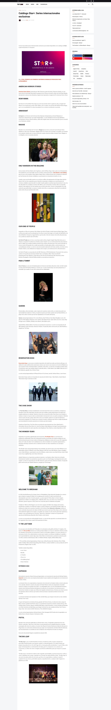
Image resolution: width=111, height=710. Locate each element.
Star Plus (24, 10)
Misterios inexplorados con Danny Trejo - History (81, 20)
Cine (37, 4)
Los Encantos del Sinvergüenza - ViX (80, 30)
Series (32, 4)
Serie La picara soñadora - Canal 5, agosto (81, 88)
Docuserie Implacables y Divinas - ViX (80, 98)
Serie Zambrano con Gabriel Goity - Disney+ (81, 93)
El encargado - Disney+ (77, 42)
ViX (74, 78)
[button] (89, 4)
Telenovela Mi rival (76, 28)
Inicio (18, 1)
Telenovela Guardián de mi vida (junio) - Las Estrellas (81, 107)
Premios (87, 73)
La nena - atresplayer (77, 23)
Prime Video (76, 76)
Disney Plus (75, 73)
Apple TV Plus (76, 68)
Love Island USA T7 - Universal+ (79, 14)
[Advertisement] (43, 33)
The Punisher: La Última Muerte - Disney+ (81, 45)
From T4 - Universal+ (76, 25)
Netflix (81, 73)
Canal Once (81, 71)
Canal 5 (75, 71)
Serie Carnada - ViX (76, 101)
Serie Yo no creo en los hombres (79, 103)
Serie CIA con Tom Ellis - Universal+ (80, 91)
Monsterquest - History (77, 16)
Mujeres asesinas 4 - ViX (77, 96)
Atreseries (83, 68)
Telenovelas (43, 4)
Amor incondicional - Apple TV (79, 40)
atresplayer (79, 78)
